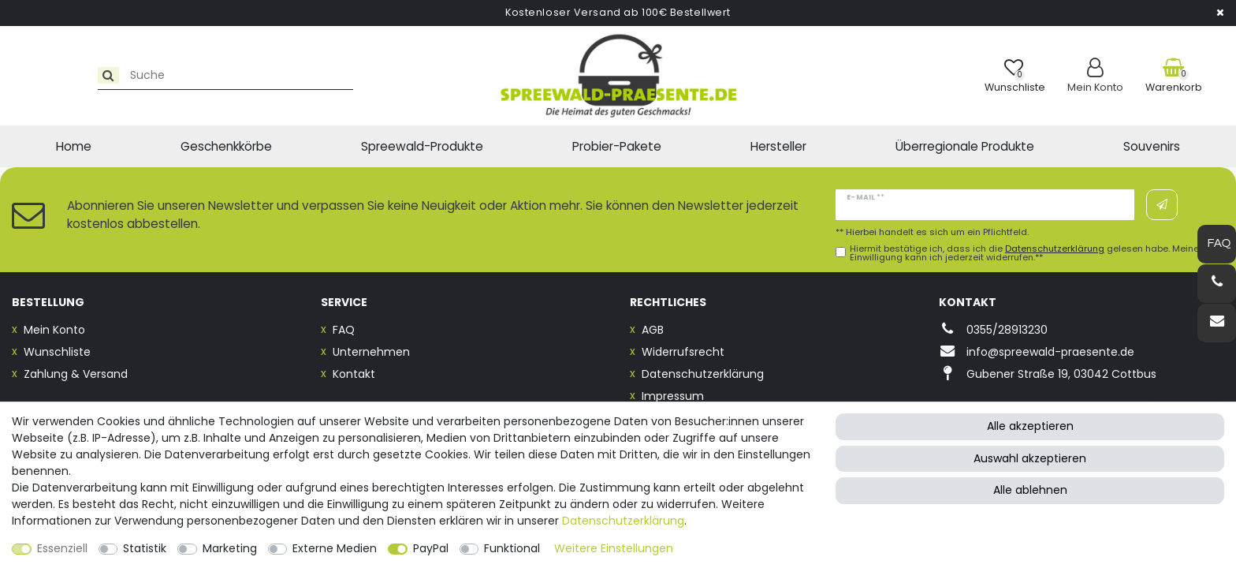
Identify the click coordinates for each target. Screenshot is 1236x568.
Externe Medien (334, 548)
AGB (653, 330)
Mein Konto (54, 330)
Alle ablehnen (1030, 490)
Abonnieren (1161, 205)
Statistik (144, 548)
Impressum (673, 396)
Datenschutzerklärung (703, 374)
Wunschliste (57, 352)
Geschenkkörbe (226, 146)
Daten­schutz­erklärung (623, 521)
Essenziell (62, 548)
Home (73, 146)
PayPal (431, 548)
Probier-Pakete (616, 146)
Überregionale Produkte (964, 146)
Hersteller (778, 146)
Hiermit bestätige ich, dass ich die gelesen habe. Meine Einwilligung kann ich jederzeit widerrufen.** (1024, 253)
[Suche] (29, 75)
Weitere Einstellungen (613, 548)
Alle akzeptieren (1030, 426)
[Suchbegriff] (152, 75)
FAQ (344, 330)
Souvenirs (1151, 146)
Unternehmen (371, 352)
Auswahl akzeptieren (1030, 458)
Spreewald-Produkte (422, 146)
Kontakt (354, 374)
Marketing (230, 548)
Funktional (512, 548)
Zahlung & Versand (76, 374)
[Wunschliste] (1015, 75)
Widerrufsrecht (683, 352)
